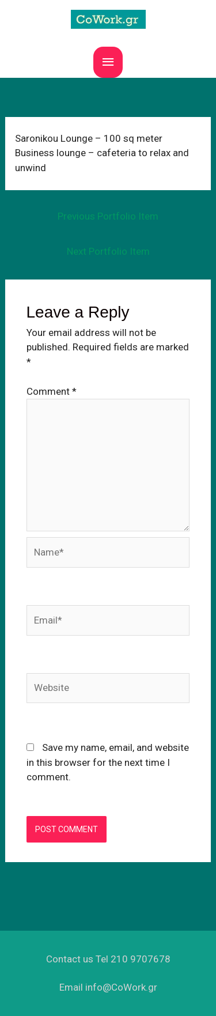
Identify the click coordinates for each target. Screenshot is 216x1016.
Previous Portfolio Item (108, 216)
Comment (51, 391)
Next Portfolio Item (108, 251)
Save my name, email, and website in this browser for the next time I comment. (107, 762)
